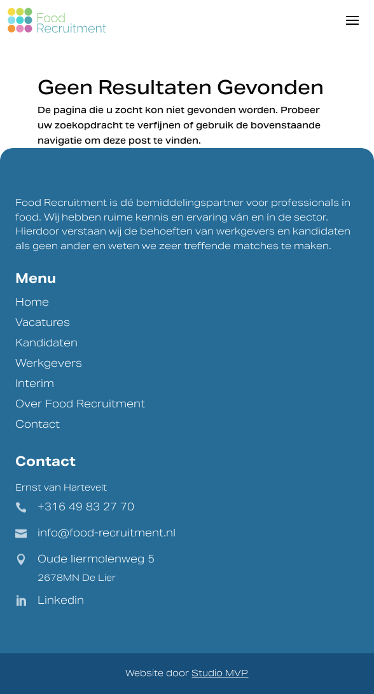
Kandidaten (46, 343)
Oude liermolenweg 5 (96, 559)
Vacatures (42, 322)
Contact (37, 424)
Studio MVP (219, 673)
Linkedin (61, 600)
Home (32, 302)
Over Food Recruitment (80, 404)
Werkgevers (48, 363)
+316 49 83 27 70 (86, 507)
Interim (34, 383)
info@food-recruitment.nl (107, 533)
